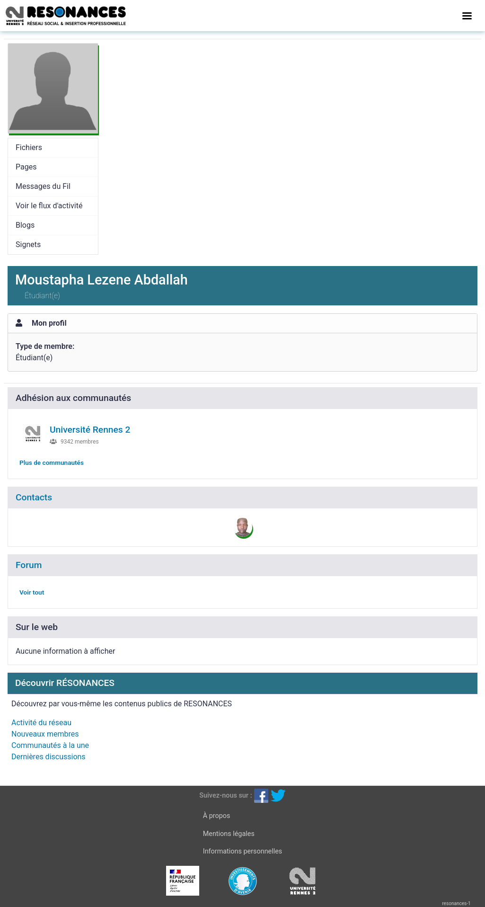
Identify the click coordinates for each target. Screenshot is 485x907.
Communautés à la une (50, 745)
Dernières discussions (48, 756)
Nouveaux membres (45, 733)
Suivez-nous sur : (225, 795)
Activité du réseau (41, 722)
